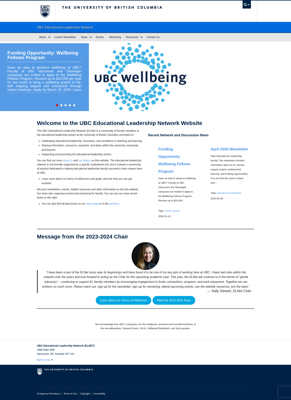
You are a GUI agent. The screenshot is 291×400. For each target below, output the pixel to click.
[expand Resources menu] (141, 37)
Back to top (45, 359)
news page (92, 203)
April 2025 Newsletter (229, 149)
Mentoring (115, 37)
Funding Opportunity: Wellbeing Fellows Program (42, 55)
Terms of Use (70, 393)
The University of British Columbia (44, 11)
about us (68, 160)
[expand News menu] (91, 37)
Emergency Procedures (48, 393)
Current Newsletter (65, 37)
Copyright (85, 393)
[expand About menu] (49, 37)
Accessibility (99, 393)
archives (114, 203)
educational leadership (229, 193)
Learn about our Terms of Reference (123, 300)
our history (85, 160)
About (42, 37)
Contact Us (153, 37)
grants (176, 210)
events (168, 210)
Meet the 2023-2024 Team (174, 300)
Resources (132, 37)
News (84, 37)
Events (100, 37)
